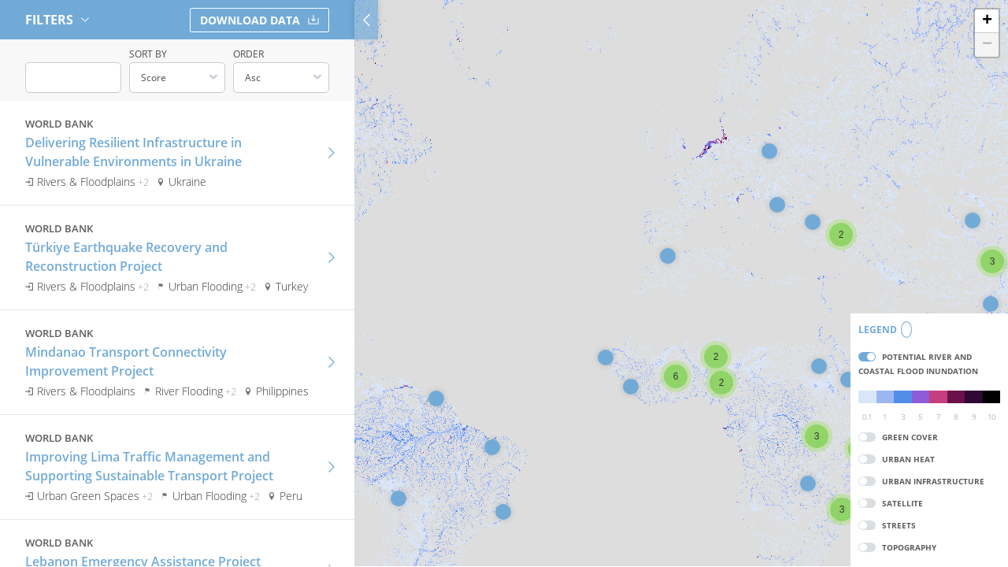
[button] (398, 498)
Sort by (148, 54)
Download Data (259, 20)
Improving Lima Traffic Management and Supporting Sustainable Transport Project (149, 464)
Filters (57, 19)
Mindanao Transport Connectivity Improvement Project (126, 359)
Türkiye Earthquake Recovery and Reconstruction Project (126, 254)
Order (248, 54)
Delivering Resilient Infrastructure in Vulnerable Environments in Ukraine (133, 150)
